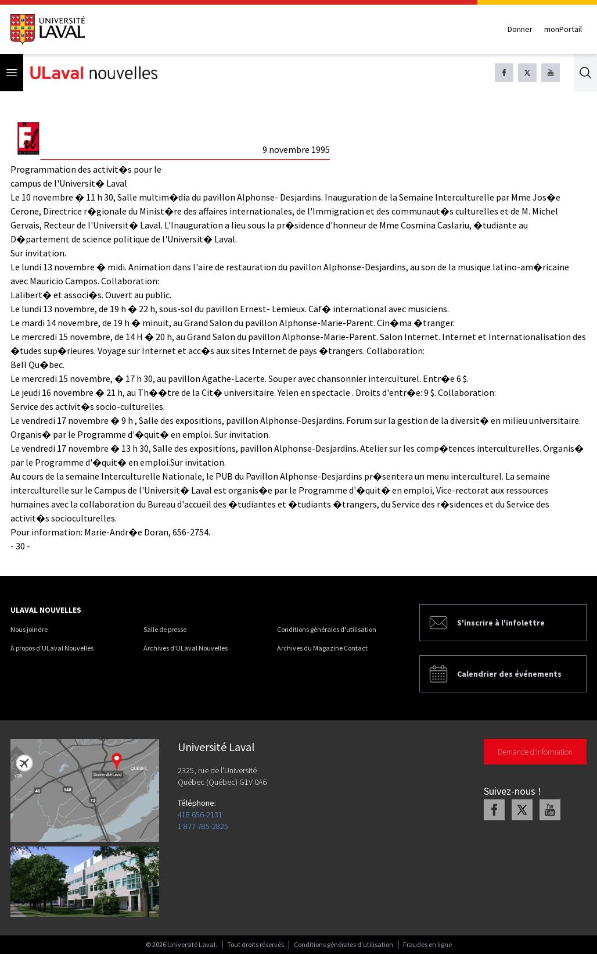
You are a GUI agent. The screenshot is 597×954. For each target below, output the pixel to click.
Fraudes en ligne (427, 944)
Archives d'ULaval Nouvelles (185, 648)
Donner (520, 29)
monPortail (563, 29)
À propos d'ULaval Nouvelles (51, 648)
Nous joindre (29, 629)
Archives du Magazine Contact (322, 648)
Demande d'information (535, 751)
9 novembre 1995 (296, 149)
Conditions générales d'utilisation (326, 629)
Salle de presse (164, 629)
